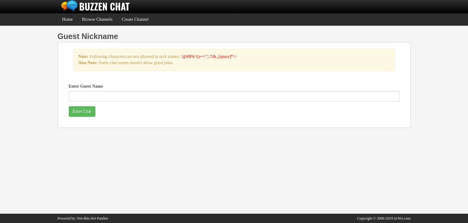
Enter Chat (82, 111)
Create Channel (135, 19)
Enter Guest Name (86, 86)
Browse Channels (97, 19)
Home (67, 19)
